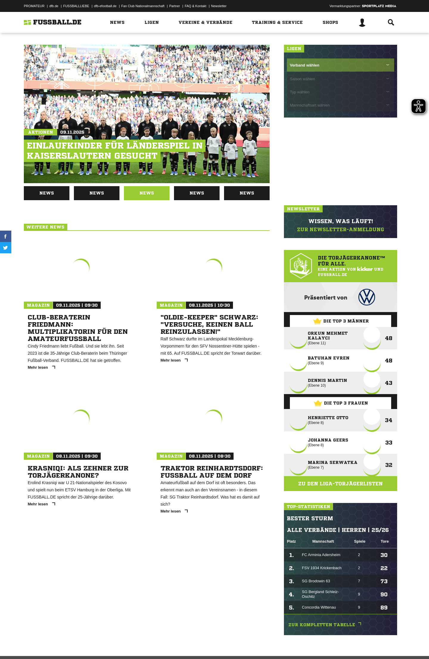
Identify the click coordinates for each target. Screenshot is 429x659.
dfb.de (53, 6)
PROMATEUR (34, 6)
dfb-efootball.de (105, 6)
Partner (174, 6)
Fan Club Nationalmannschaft (142, 6)
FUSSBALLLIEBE (76, 6)
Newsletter (219, 6)
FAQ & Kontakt (195, 6)
